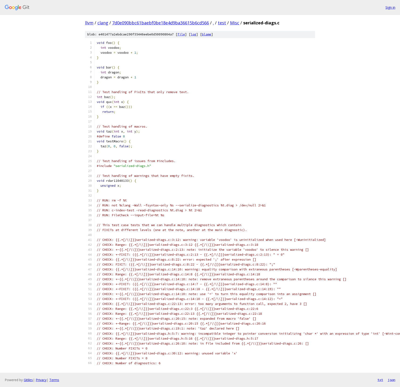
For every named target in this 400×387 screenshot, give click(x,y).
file (181, 34)
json (391, 380)
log (193, 34)
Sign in (390, 7)
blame (206, 34)
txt (380, 380)
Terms (54, 380)
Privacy (41, 380)
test (222, 23)
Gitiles (28, 380)
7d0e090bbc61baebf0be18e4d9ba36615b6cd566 (160, 23)
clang (102, 23)
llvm (89, 23)
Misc (234, 23)
